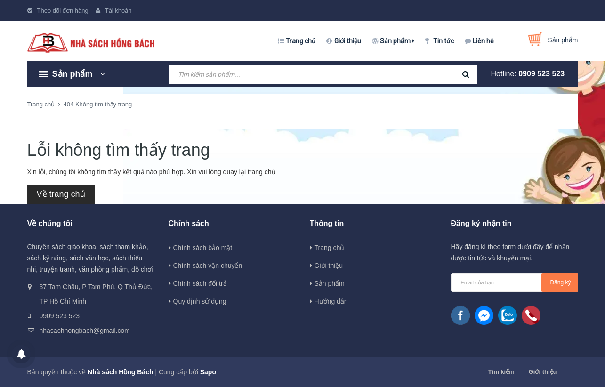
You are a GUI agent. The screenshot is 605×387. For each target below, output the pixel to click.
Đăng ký (560, 282)
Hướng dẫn (331, 301)
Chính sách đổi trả (200, 283)
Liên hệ (483, 41)
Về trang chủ (61, 194)
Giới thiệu (347, 41)
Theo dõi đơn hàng (63, 10)
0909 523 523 (541, 74)
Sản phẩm (397, 41)
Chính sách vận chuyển (207, 265)
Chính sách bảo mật (203, 247)
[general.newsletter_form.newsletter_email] (514, 282)
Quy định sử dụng (199, 301)
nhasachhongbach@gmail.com (85, 330)
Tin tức (443, 41)
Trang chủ (300, 41)
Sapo (208, 372)
